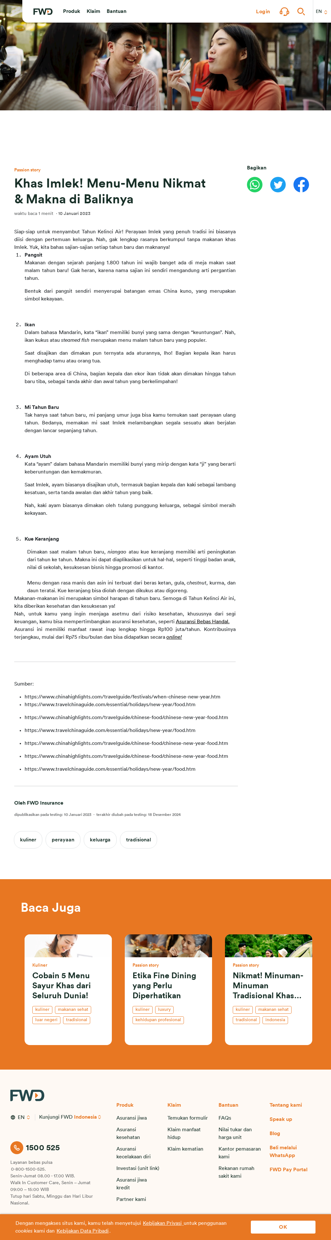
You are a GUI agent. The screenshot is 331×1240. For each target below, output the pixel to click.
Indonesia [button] (85, 1117)
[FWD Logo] (43, 12)
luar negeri (46, 1020)
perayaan (63, 839)
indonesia (275, 1020)
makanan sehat (73, 1009)
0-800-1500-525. (28, 1169)
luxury (164, 1009)
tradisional (138, 839)
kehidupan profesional (158, 1020)
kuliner (28, 839)
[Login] (263, 11)
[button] (71, 11)
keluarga (100, 839)
